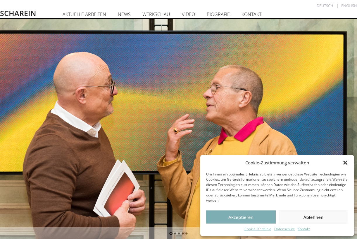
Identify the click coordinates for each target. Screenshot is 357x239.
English (349, 5)
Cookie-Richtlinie (257, 228)
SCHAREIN (18, 13)
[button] (345, 163)
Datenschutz (284, 228)
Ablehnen (313, 217)
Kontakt (304, 228)
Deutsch (325, 5)
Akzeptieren (240, 217)
